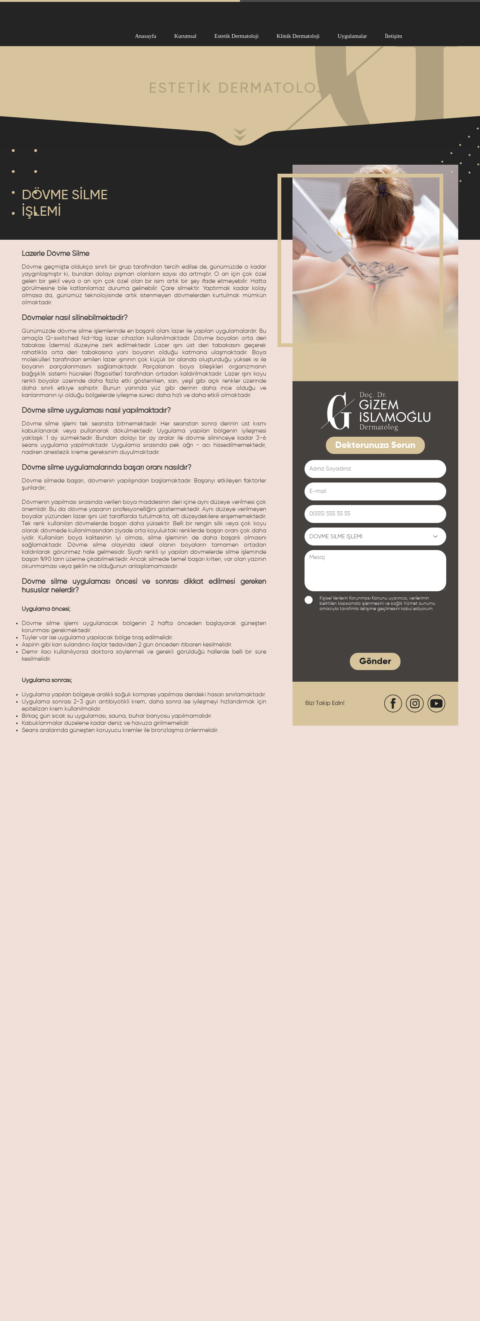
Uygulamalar (352, 36)
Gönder (375, 661)
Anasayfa (145, 36)
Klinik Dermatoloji (298, 36)
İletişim (393, 36)
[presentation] (361, 633)
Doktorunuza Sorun (375, 445)
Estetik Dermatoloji (236, 36)
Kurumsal (185, 36)
